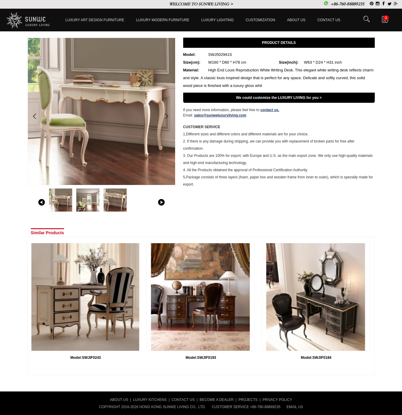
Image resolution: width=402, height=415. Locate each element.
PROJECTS (248, 400)
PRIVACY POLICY (277, 400)
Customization (260, 20)
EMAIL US (294, 407)
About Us (296, 20)
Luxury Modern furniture (162, 20)
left (41, 202)
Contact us (328, 20)
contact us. (269, 110)
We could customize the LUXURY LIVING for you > (278, 98)
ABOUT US (119, 400)
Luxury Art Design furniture (95, 20)
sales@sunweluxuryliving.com (220, 115)
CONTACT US (183, 400)
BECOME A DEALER (216, 400)
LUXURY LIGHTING (217, 20)
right (161, 202)
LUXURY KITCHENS (150, 400)
